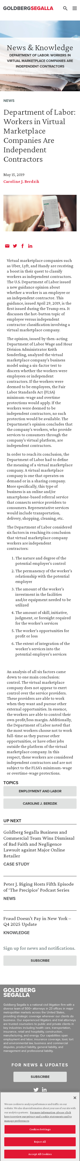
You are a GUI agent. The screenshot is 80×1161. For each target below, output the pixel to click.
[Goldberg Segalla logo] (28, 8)
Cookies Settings (40, 1130)
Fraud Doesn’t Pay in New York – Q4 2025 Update (37, 921)
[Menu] (72, 8)
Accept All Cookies (40, 1155)
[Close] (75, 1099)
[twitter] (15, 246)
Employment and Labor (40, 791)
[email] (7, 246)
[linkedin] (30, 246)
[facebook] (22, 246)
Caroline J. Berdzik (21, 181)
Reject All (40, 1142)
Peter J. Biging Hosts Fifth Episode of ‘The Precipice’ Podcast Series (38, 887)
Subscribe (40, 960)
